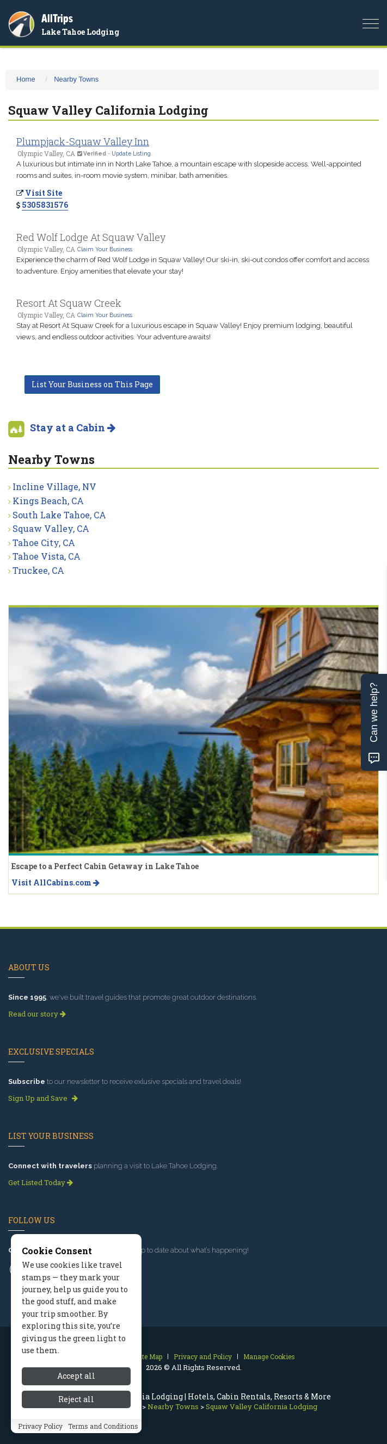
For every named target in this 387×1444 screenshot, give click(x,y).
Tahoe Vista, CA (47, 556)
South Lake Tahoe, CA (59, 514)
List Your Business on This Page (92, 384)
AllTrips (57, 18)
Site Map (149, 1356)
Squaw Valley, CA (51, 528)
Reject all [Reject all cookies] (76, 1403)
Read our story (37, 1014)
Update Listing (131, 153)
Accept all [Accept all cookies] (76, 1380)
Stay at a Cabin (72, 427)
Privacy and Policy (203, 1356)
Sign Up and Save (43, 1098)
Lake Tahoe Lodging (80, 32)
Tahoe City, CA (44, 542)
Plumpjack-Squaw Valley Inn (82, 141)
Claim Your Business (104, 249)
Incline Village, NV (54, 486)
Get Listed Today (40, 1182)
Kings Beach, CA (48, 500)
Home (25, 79)
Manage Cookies (269, 1356)
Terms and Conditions (103, 1430)
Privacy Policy (40, 1430)
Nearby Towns (76, 79)
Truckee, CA (38, 570)
